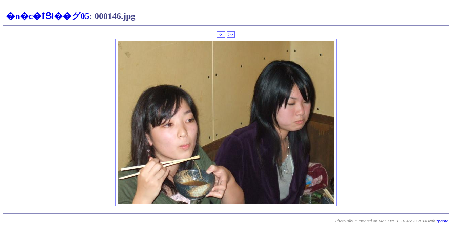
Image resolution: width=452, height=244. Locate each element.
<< (221, 34)
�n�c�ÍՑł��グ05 (47, 16)
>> (230, 34)
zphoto (442, 220)
